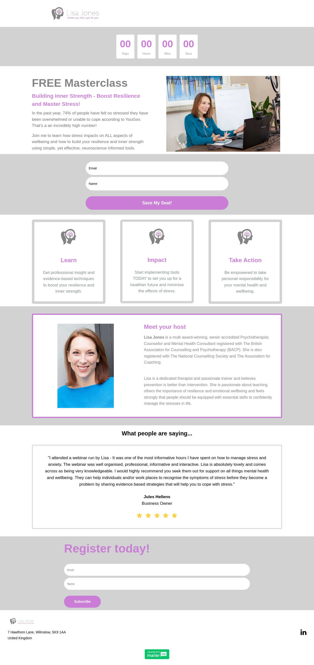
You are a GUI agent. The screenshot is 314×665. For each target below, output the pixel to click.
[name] (157, 183)
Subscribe (82, 601)
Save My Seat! (157, 202)
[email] (157, 168)
